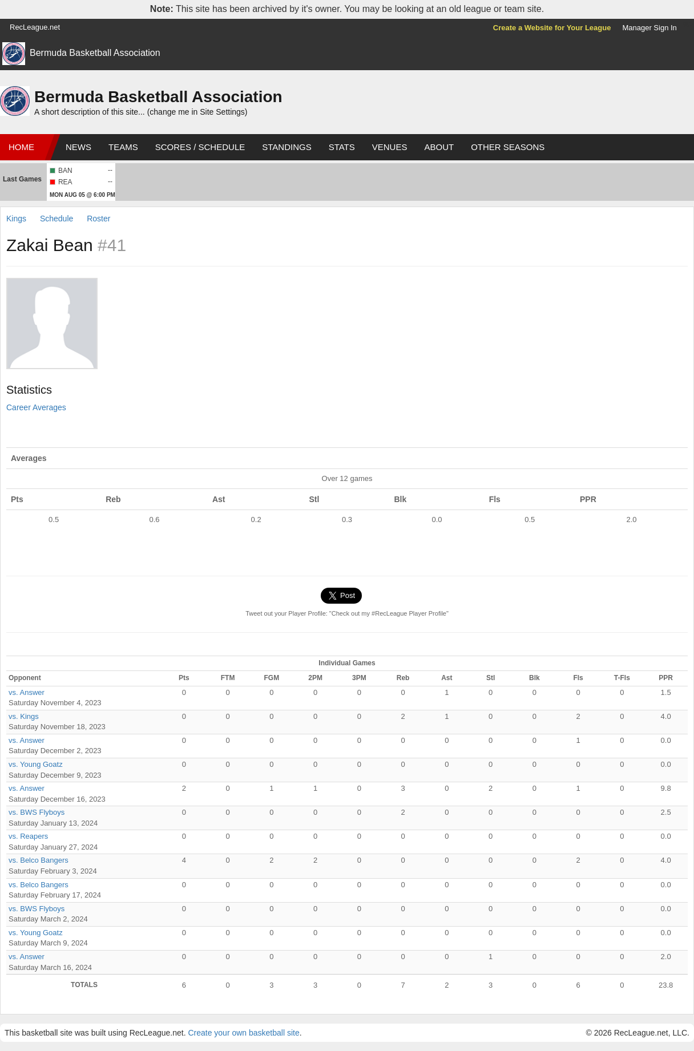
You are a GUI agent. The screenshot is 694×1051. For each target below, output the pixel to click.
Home (21, 147)
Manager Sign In (649, 27)
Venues (389, 147)
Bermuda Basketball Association (95, 53)
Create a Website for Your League (552, 27)
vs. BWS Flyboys (36, 812)
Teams (123, 147)
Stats (342, 147)
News (78, 147)
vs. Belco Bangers (38, 860)
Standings (286, 147)
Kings (16, 218)
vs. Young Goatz (36, 764)
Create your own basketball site (243, 1032)
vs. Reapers (28, 836)
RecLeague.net (35, 27)
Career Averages (36, 407)
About (439, 147)
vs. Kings (24, 716)
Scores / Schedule (200, 147)
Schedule (56, 218)
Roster (98, 218)
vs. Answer (27, 692)
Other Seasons (507, 147)
